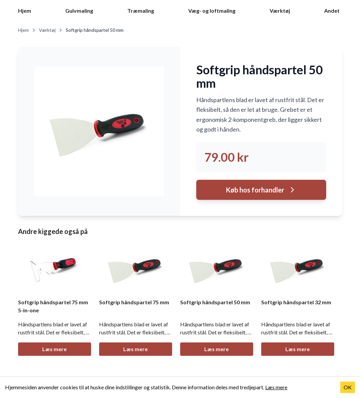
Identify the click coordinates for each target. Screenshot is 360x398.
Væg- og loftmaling (211, 10)
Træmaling (140, 10)
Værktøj (280, 10)
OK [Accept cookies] (348, 387)
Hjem (24, 10)
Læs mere (54, 349)
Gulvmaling (79, 10)
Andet (332, 10)
